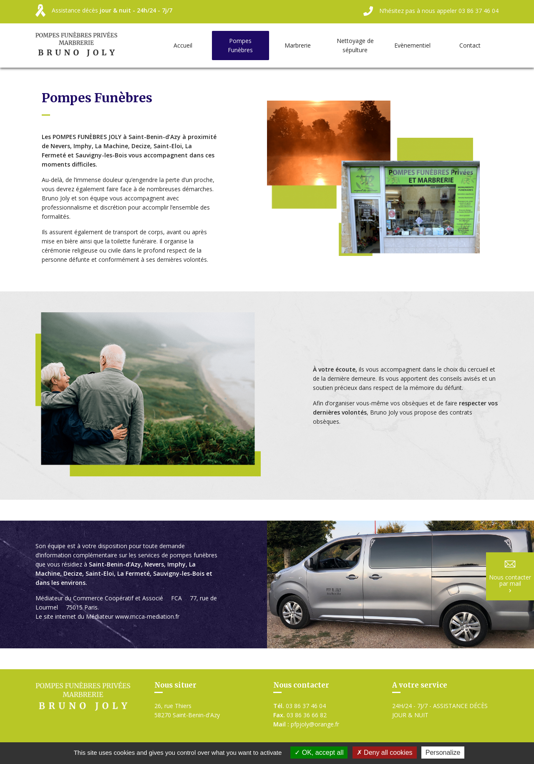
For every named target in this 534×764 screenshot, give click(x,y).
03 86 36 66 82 (300, 715)
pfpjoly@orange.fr (306, 724)
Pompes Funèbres (240, 45)
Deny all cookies (385, 752)
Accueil (183, 45)
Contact (470, 45)
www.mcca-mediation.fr (147, 616)
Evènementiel (412, 45)
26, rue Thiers (187, 711)
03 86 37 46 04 (299, 706)
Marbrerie (298, 45)
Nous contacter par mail (510, 576)
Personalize (443, 752)
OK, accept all (319, 752)
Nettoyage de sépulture (355, 45)
